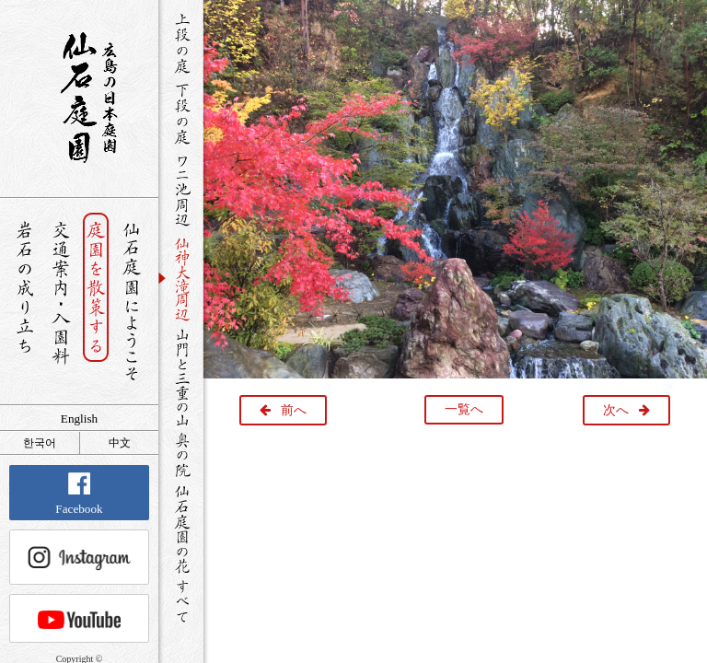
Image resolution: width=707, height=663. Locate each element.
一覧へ (464, 409)
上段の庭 (181, 43)
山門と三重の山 (181, 376)
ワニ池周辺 (181, 189)
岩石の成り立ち (24, 301)
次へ (616, 410)
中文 (120, 442)
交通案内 (60, 301)
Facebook (78, 494)
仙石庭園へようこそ (132, 301)
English (79, 418)
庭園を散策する (96, 301)
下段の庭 (181, 113)
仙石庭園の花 (181, 528)
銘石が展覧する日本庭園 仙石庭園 (79, 97)
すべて (181, 601)
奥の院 (181, 454)
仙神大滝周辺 (181, 278)
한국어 (39, 442)
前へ (294, 410)
